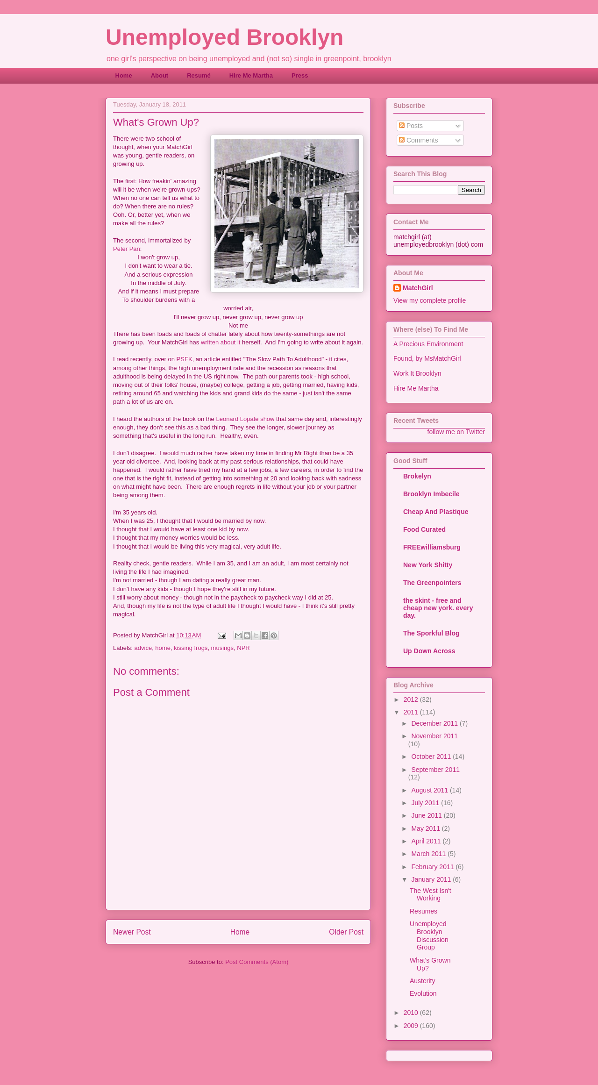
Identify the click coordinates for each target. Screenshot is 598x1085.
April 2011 (426, 841)
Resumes (423, 911)
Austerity (422, 981)
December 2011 (435, 723)
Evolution (423, 993)
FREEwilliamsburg (432, 547)
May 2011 (426, 828)
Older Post (346, 932)
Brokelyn (417, 476)
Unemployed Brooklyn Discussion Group (429, 935)
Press (300, 75)
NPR (243, 647)
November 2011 (434, 736)
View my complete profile (429, 300)
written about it (221, 342)
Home (123, 75)
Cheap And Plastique (436, 511)
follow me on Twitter (456, 431)
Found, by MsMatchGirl (427, 358)
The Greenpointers (432, 582)
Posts (411, 125)
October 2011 (432, 756)
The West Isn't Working (430, 894)
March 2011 (429, 853)
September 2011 (435, 769)
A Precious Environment (428, 344)
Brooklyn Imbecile (431, 494)
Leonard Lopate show (245, 418)
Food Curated (424, 529)
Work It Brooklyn (417, 373)
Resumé (199, 75)
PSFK (184, 359)
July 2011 (426, 803)
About (160, 75)
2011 (412, 712)
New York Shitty (427, 565)
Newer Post (132, 932)
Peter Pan (126, 248)
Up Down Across (429, 651)
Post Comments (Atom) (256, 961)
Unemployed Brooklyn (224, 37)
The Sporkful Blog (431, 633)
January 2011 (432, 879)
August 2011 (430, 790)
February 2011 (433, 867)
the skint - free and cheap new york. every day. (438, 608)
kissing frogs (190, 647)
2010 (412, 1012)
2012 (412, 699)
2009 (412, 1025)
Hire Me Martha (251, 75)
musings (222, 647)
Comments (418, 140)
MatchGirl (418, 288)
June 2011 (427, 815)
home (163, 647)
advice (143, 647)
